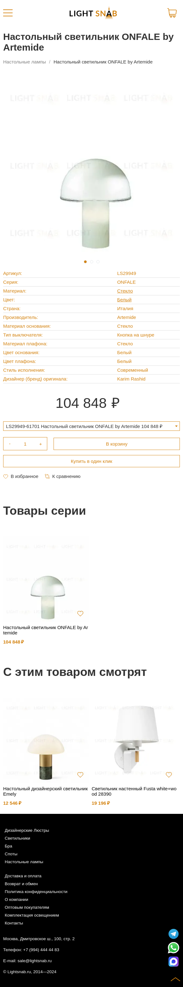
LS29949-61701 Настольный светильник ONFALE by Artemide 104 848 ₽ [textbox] (84, 426)
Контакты (14, 923)
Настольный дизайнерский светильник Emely (45, 791)
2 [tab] (91, 261)
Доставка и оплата (23, 876)
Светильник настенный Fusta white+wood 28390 (134, 791)
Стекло (125, 290)
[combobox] (91, 426)
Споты (11, 854)
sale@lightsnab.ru (35, 960)
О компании (16, 899)
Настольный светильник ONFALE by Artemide (45, 630)
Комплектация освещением (32, 915)
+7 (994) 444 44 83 (41, 949)
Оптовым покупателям (27, 907)
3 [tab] (98, 261)
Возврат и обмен (21, 883)
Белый (124, 299)
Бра (8, 846)
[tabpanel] (91, 165)
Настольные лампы (24, 61)
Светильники (17, 838)
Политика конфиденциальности (36, 891)
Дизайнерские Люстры (27, 830)
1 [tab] (85, 261)
